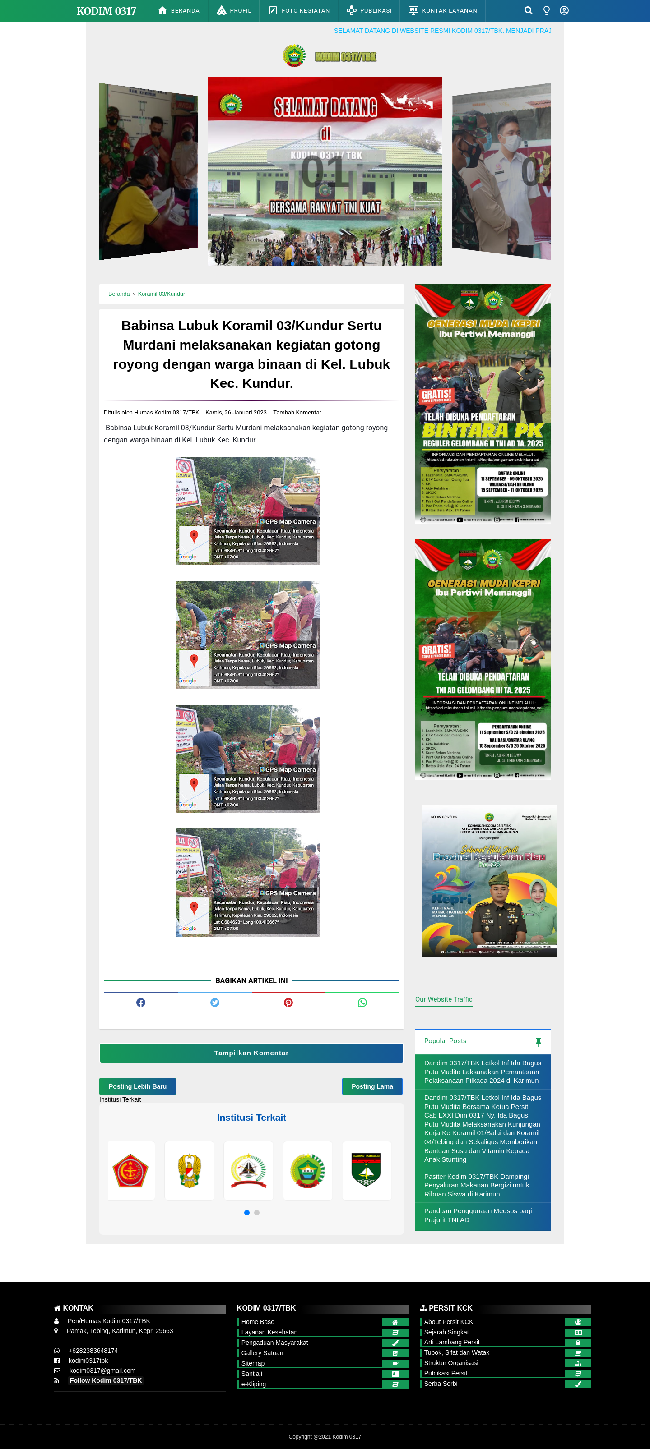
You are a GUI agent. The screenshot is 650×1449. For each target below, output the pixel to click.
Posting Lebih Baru (138, 1086)
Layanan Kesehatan (269, 1332)
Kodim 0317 (106, 11)
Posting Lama (372, 1086)
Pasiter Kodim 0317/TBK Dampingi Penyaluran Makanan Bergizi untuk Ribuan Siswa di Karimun (476, 1185)
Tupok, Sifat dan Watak (456, 1352)
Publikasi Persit (446, 1373)
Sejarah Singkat (446, 1332)
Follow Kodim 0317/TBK (106, 1380)
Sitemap (253, 1363)
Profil (234, 10)
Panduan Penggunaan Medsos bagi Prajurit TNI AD (478, 1215)
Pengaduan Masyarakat (274, 1342)
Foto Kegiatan (299, 10)
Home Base (257, 1321)
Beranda (178, 10)
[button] (247, 1212)
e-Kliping (253, 1384)
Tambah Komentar (297, 412)
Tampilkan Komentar (251, 1053)
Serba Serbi (441, 1383)
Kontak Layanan (442, 10)
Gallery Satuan (262, 1353)
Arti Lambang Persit (452, 1342)
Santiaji (251, 1373)
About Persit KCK (449, 1321)
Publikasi (369, 10)
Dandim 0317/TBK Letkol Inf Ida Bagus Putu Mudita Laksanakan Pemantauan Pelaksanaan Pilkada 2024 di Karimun (482, 1071)
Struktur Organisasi (451, 1362)
